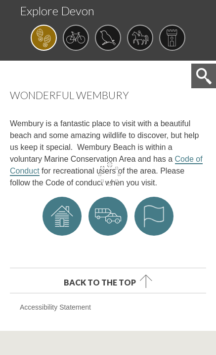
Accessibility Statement (55, 307)
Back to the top (100, 282)
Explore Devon (57, 10)
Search (203, 76)
